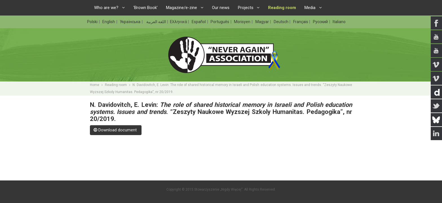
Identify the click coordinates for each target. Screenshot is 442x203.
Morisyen (242, 21)
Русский (321, 21)
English (109, 21)
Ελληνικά (179, 21)
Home (94, 85)
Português (220, 21)
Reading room (116, 85)
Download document (116, 130)
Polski (92, 21)
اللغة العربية (155, 21)
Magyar (262, 21)
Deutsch (281, 21)
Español (199, 21)
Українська (130, 21)
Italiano (339, 21)
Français (301, 21)
